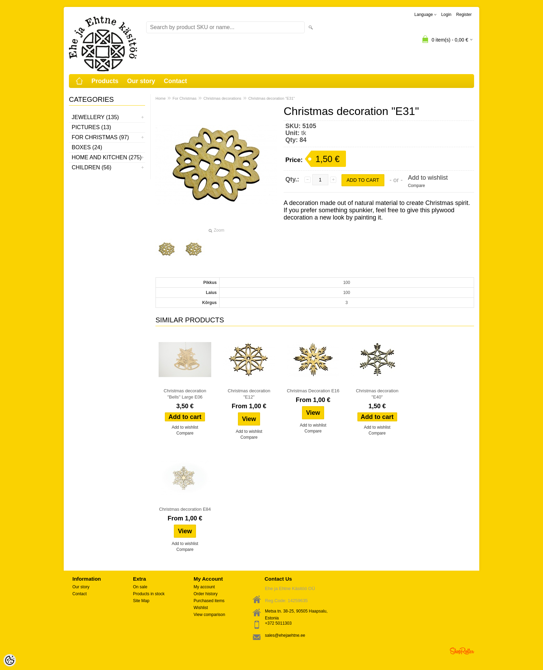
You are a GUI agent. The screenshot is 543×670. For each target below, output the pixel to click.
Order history (205, 593)
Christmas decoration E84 (185, 509)
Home (160, 98)
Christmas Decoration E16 (313, 390)
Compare (416, 185)
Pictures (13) (91, 127)
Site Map (141, 600)
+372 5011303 (278, 623)
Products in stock (148, 593)
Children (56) (92, 167)
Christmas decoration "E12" (249, 394)
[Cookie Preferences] (9, 660)
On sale (140, 586)
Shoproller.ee (462, 650)
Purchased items (209, 600)
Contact (175, 81)
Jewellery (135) (95, 117)
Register (464, 14)
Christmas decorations (222, 98)
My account (204, 586)
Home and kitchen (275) (107, 157)
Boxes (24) (87, 147)
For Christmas (184, 98)
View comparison (209, 614)
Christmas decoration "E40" (377, 394)
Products (104, 81)
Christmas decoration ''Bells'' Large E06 (185, 394)
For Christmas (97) (100, 137)
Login (446, 14)
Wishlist (201, 607)
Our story (141, 81)
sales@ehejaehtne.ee (285, 635)
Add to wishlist (428, 177)
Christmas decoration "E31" (271, 98)
